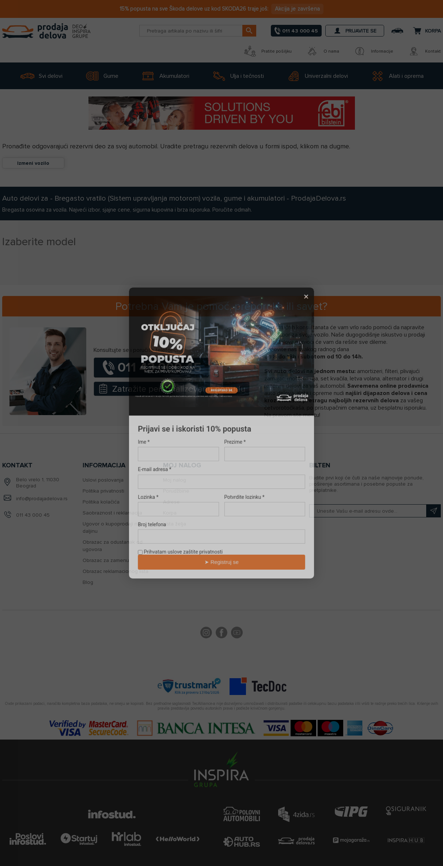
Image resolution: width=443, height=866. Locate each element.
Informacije (373, 51)
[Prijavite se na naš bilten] (375, 510)
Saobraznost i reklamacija (112, 513)
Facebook (221, 634)
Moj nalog (174, 480)
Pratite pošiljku (268, 51)
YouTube (237, 634)
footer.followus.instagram (206, 634)
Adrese (171, 502)
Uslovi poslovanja (103, 480)
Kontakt (424, 51)
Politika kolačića (101, 502)
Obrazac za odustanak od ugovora (113, 545)
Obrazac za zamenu (106, 560)
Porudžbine (176, 491)
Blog (88, 582)
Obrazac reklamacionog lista (115, 571)
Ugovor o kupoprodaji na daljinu (111, 527)
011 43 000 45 (33, 515)
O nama (322, 51)
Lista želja (174, 524)
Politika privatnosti (103, 491)
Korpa (170, 513)
